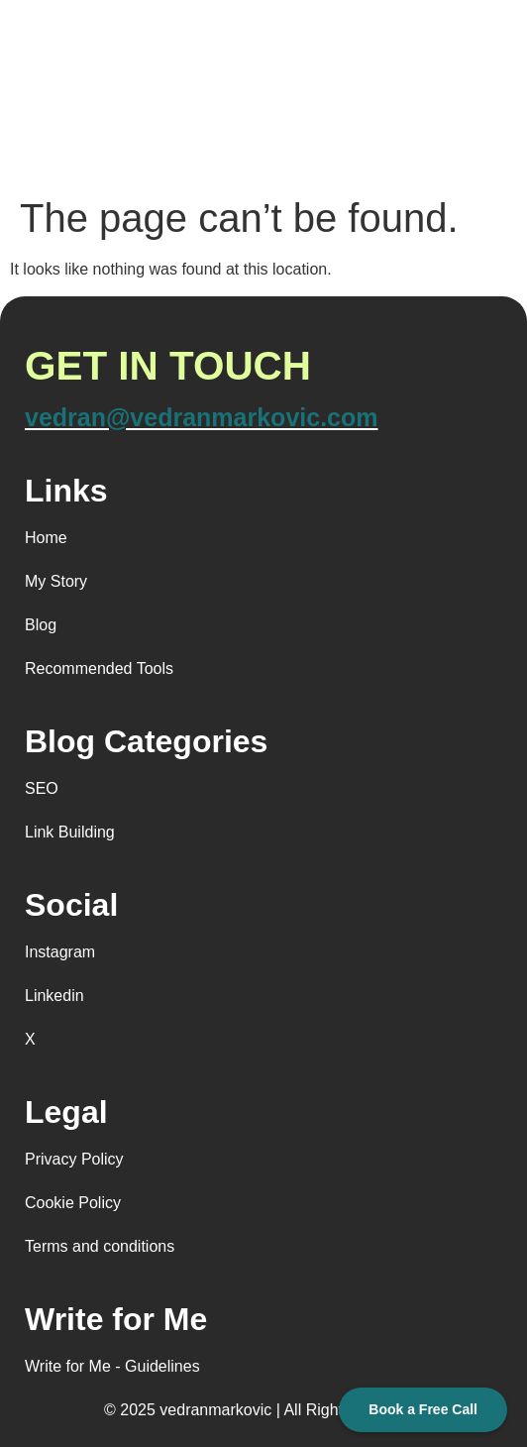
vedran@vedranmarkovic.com (201, 417)
